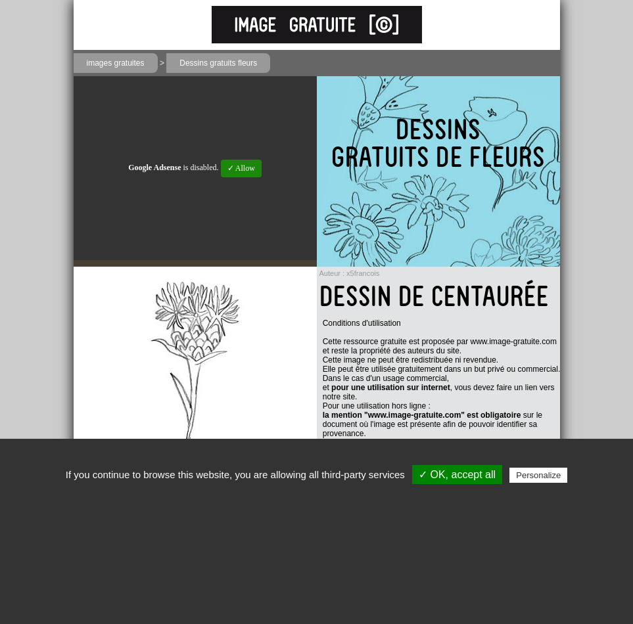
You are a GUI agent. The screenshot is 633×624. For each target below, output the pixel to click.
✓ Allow (241, 168)
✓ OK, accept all (457, 474)
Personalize (538, 475)
